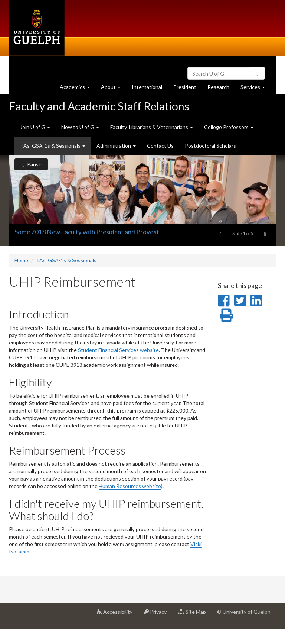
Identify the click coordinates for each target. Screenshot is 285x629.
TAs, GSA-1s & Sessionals (66, 260)
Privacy (158, 614)
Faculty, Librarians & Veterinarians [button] (151, 127)
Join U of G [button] (35, 127)
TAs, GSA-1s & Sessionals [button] (52, 145)
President (184, 87)
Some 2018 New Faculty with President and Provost (86, 232)
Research (221, 88)
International (147, 87)
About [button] (113, 88)
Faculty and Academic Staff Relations (99, 106)
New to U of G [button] (80, 127)
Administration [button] (116, 145)
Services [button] (255, 88)
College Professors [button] (228, 127)
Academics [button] (77, 88)
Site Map (195, 614)
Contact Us (160, 145)
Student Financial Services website (118, 350)
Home (21, 260)
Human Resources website (130, 486)
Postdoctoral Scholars (210, 145)
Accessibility (117, 614)
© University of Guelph (244, 612)
